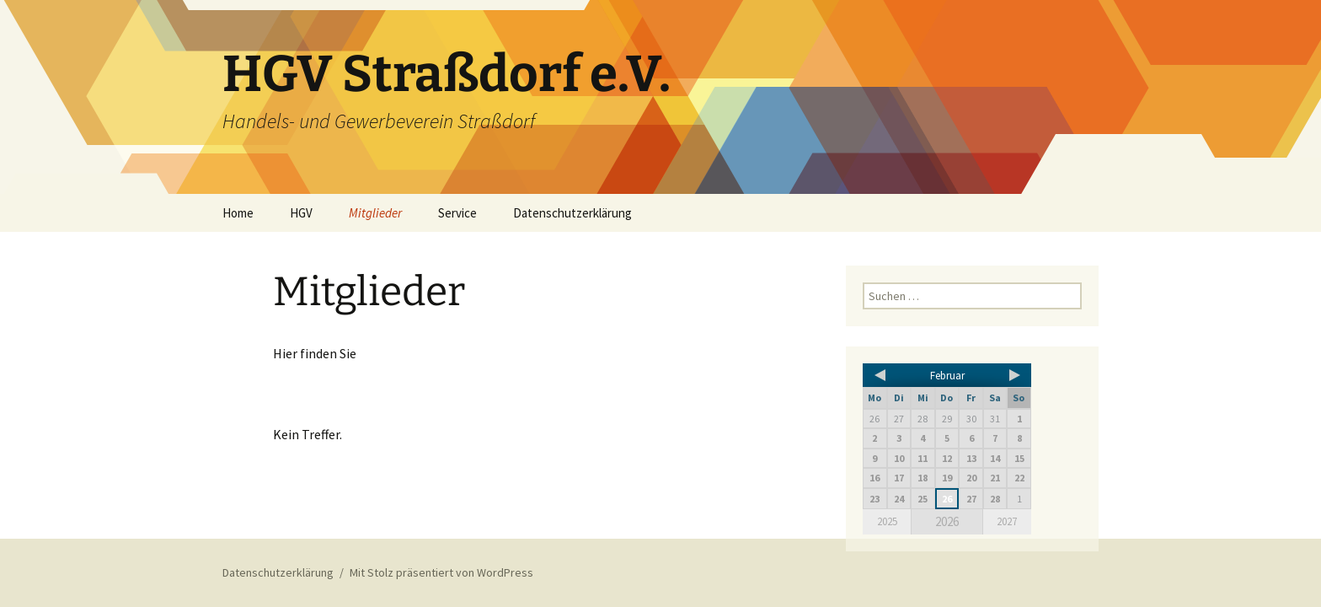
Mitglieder (375, 213)
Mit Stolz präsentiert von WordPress (441, 572)
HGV (301, 213)
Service (457, 213)
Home (238, 213)
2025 (887, 521)
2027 (1007, 521)
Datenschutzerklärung (572, 213)
